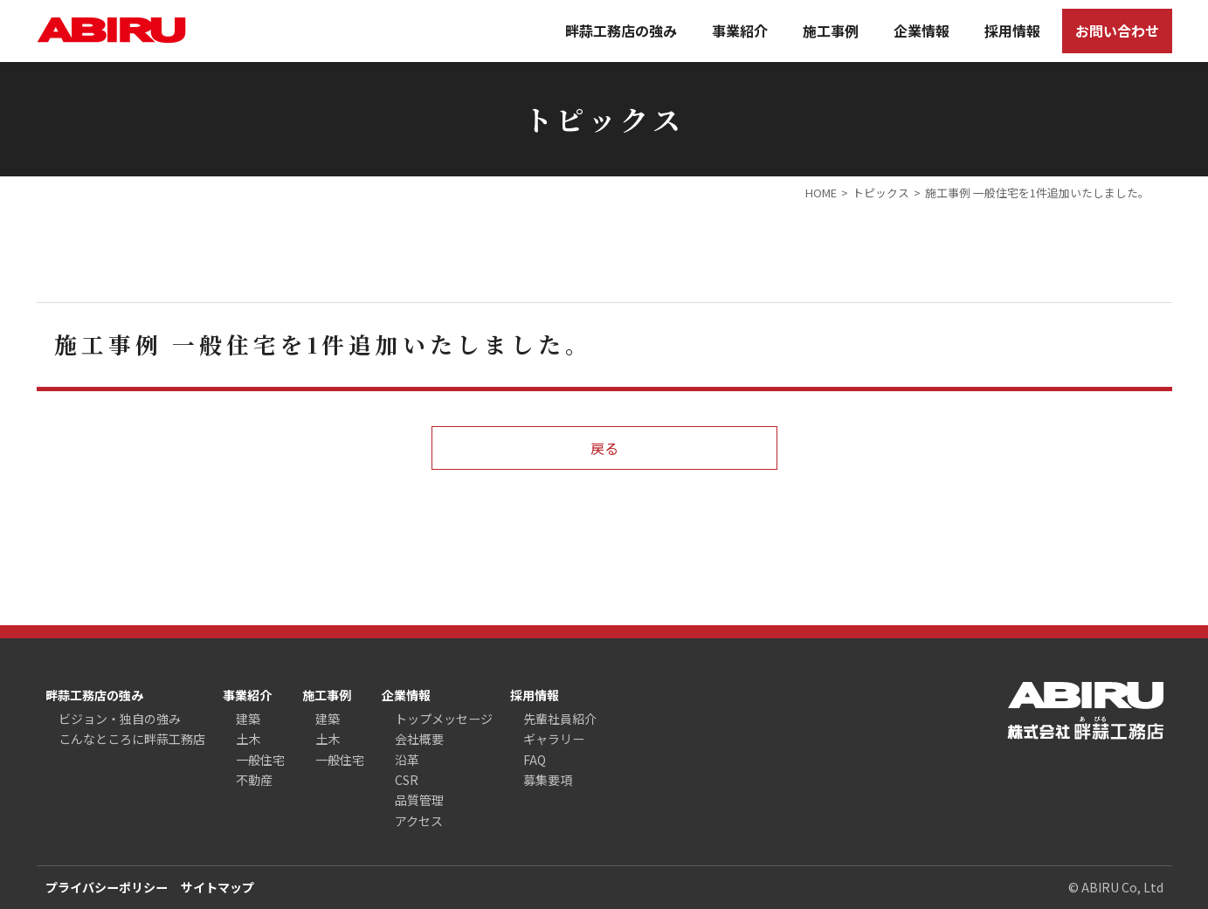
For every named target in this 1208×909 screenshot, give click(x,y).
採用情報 (1012, 30)
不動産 (254, 779)
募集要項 (547, 779)
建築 (248, 718)
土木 (248, 738)
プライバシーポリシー (106, 887)
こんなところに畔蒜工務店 (132, 738)
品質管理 (419, 800)
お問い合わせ (1117, 30)
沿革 (407, 759)
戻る (604, 447)
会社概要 (419, 738)
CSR (406, 779)
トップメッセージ (444, 718)
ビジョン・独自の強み (120, 718)
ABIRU (111, 30)
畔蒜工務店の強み (621, 30)
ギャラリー (553, 738)
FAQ (534, 759)
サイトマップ (217, 887)
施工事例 (831, 30)
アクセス (419, 821)
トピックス (881, 192)
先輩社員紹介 (560, 718)
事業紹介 (740, 30)
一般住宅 (260, 759)
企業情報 (921, 30)
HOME (821, 192)
